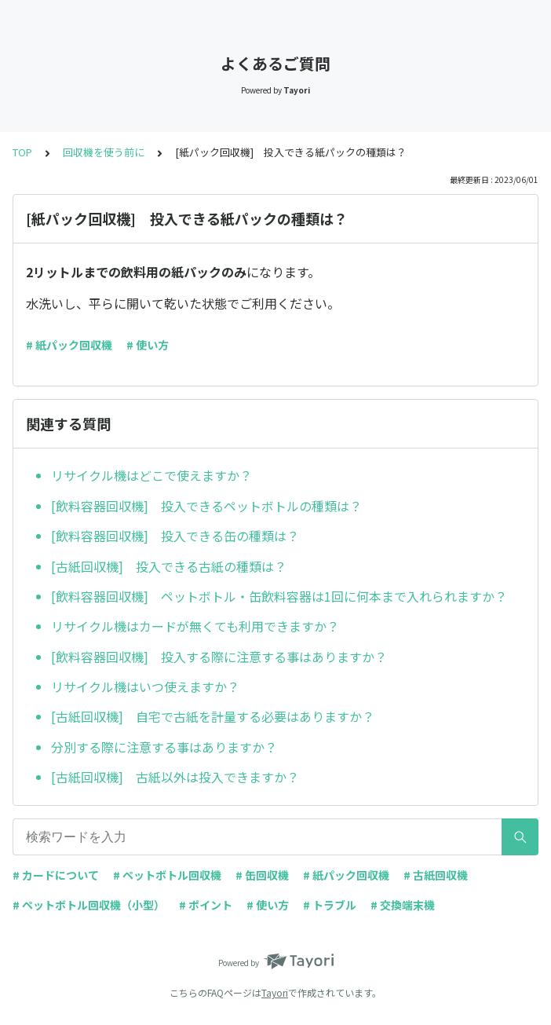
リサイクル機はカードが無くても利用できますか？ (195, 626)
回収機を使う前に (103, 152)
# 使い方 (147, 345)
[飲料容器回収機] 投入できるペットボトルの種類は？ (206, 505)
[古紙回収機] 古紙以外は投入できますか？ (175, 776)
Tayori (274, 992)
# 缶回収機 (262, 875)
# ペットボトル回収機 (167, 875)
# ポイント (205, 905)
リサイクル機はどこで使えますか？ (151, 475)
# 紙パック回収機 (69, 345)
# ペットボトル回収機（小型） (89, 905)
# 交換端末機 (402, 905)
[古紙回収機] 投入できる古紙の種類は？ (168, 566)
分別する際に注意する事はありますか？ (164, 747)
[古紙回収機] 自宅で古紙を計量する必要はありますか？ (212, 716)
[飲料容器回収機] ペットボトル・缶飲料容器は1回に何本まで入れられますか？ (279, 596)
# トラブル (329, 905)
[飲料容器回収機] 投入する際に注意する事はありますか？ (219, 656)
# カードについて (56, 875)
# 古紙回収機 (435, 875)
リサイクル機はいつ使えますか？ (145, 686)
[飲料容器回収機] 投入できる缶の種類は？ (175, 535)
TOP (22, 152)
